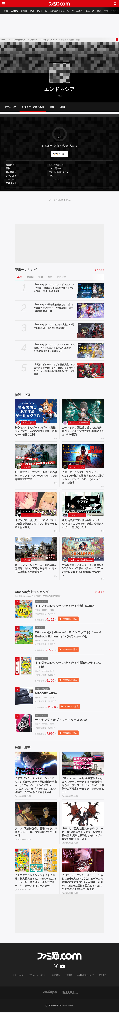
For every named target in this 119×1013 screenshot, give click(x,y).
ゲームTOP (10, 106)
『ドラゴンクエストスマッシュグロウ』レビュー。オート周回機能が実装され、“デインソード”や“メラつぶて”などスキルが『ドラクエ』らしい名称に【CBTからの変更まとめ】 (36, 786)
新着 (6, 11)
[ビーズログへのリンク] (70, 993)
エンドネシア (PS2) (49, 40)
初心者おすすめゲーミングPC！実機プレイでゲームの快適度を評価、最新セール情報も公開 (36, 431)
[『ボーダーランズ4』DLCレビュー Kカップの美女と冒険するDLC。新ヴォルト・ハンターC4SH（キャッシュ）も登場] (83, 456)
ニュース (92, 11)
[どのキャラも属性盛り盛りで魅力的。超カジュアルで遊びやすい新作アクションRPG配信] (83, 411)
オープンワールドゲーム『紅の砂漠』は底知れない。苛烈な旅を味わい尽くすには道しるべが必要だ (36, 568)
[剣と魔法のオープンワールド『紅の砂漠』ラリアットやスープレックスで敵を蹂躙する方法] (36, 456)
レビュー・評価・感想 (33, 106)
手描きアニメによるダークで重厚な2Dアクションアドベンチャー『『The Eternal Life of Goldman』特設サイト (82, 570)
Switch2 (15, 11)
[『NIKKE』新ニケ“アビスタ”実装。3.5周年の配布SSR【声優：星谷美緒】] (90, 330)
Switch (25, 11)
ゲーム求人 (79, 11)
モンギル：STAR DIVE (79, 423)
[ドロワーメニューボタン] (3, 3)
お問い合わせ (18, 976)
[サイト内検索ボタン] (115, 3)
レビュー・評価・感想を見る (58, 145)
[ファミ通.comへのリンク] (59, 4)
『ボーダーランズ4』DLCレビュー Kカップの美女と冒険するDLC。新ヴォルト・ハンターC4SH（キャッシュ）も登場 (82, 477)
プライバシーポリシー (38, 976)
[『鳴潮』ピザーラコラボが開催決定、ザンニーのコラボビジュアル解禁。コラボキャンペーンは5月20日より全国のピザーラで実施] (90, 370)
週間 (40, 277)
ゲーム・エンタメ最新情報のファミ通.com (19, 40)
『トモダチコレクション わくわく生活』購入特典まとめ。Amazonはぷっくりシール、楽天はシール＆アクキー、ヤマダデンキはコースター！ (36, 881)
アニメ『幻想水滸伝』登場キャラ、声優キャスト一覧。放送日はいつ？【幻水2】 (36, 833)
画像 (52, 106)
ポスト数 (61, 277)
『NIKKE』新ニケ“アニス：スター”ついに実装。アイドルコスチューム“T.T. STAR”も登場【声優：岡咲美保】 (54, 347)
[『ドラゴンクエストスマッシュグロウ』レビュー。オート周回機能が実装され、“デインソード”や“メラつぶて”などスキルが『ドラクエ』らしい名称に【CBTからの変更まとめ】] (36, 765)
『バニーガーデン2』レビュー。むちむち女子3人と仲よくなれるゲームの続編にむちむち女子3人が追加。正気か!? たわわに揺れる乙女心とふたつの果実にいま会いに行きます (82, 883)
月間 (50, 277)
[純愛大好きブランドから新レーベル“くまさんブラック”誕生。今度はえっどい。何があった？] (83, 504)
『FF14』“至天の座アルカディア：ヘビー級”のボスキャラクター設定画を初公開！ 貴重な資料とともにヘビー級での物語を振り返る (83, 835)
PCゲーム (43, 11)
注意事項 (68, 976)
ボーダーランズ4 (77, 467)
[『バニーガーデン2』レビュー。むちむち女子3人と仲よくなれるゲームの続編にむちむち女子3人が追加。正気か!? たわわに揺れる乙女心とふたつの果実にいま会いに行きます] (83, 862)
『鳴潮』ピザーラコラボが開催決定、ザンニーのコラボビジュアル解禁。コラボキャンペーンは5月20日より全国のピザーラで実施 (54, 369)
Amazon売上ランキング (32, 592)
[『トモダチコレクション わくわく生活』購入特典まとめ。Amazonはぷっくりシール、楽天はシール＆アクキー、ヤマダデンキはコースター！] (36, 862)
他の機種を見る (59, 172)
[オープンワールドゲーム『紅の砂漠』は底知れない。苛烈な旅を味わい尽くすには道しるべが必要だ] (36, 549)
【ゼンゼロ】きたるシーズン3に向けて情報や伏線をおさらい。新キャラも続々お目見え (36, 524)
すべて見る (99, 270)
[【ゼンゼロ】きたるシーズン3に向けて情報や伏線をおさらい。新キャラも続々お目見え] (36, 504)
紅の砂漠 (26, 467)
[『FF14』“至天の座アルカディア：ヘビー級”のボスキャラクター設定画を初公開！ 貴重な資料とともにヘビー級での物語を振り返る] (83, 815)
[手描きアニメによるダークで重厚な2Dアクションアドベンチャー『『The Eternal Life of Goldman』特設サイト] (83, 549)
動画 (101, 11)
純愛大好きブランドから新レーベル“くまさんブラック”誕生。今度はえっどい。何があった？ (83, 524)
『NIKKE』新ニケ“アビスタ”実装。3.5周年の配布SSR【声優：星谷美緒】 (54, 326)
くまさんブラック (77, 515)
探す (63, 153)
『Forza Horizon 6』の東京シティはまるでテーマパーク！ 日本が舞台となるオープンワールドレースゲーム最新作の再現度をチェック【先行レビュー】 (83, 786)
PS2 (50, 172)
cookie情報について (85, 976)
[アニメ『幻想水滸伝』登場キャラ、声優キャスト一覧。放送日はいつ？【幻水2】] (36, 815)
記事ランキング (26, 270)
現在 (19, 277)
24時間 (30, 277)
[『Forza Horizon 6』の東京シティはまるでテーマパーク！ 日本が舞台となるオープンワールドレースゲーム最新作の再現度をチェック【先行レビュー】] (83, 765)
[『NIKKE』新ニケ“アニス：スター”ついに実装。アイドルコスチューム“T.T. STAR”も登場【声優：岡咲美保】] (90, 350)
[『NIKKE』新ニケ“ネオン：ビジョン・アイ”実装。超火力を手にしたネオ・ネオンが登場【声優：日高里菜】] (90, 290)
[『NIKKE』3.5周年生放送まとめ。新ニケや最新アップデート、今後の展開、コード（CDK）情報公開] (90, 310)
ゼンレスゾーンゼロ (31, 515)
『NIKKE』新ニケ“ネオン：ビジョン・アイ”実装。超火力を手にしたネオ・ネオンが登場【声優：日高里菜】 (54, 287)
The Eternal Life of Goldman (81, 560)
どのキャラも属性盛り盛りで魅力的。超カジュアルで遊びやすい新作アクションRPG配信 (83, 431)
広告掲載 (102, 976)
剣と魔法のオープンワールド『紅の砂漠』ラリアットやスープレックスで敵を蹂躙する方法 (36, 476)
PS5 (33, 11)
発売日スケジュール (61, 11)
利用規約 (56, 976)
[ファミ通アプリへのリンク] (50, 993)
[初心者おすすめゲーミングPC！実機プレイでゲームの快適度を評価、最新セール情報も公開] (36, 411)
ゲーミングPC (29, 423)
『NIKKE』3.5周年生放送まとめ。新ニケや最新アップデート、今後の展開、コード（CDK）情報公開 (54, 307)
